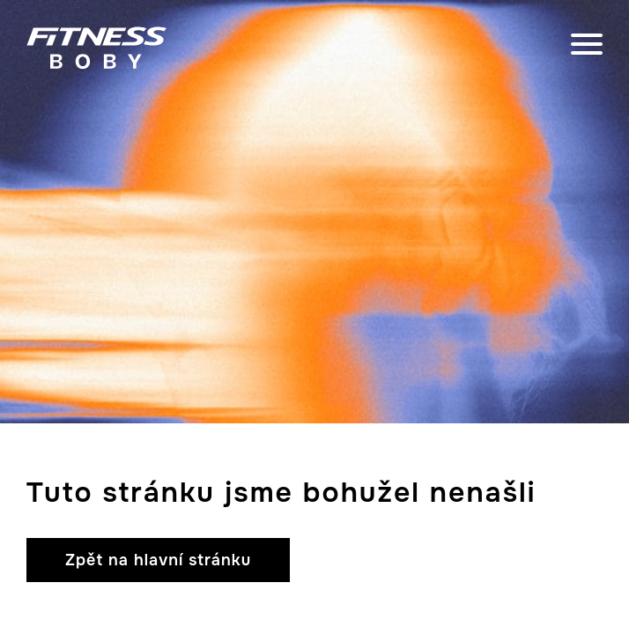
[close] (587, 48)
